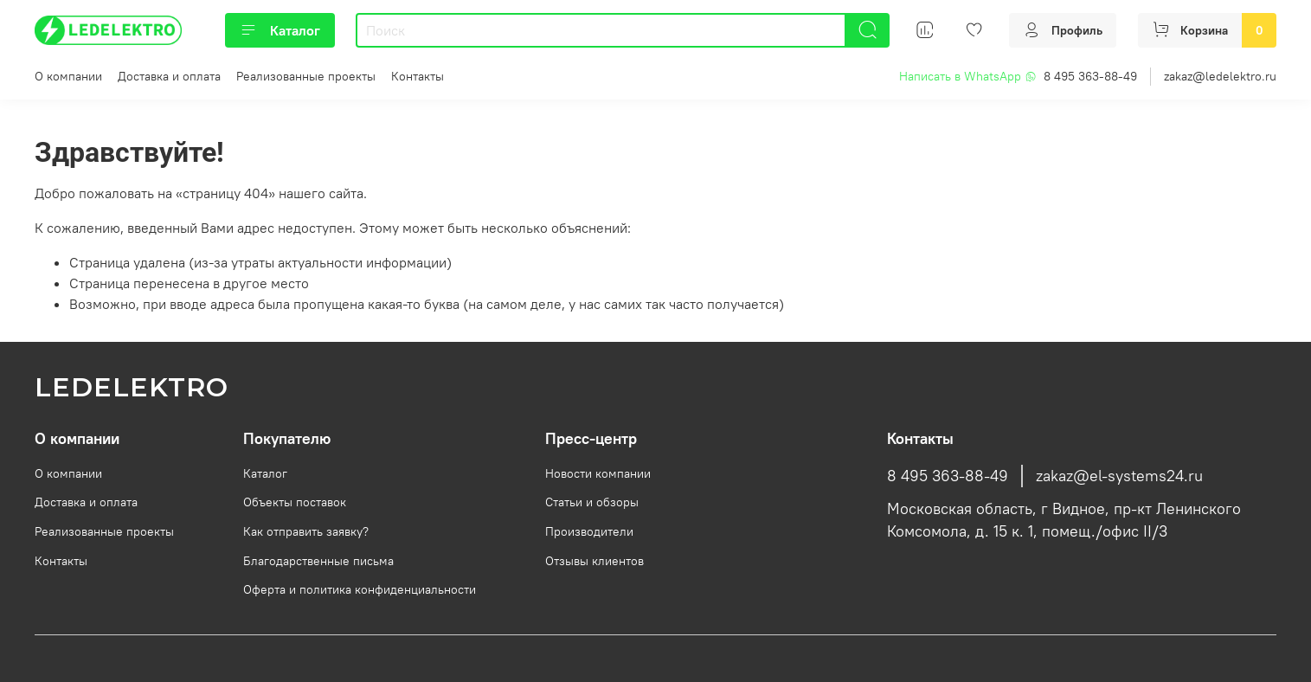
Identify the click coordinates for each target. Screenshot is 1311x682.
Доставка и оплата (169, 76)
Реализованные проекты (306, 76)
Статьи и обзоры (592, 502)
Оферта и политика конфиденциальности (359, 589)
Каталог (280, 30)
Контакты (417, 76)
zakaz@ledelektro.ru (1220, 76)
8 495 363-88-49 (1090, 76)
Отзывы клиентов (594, 561)
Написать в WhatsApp (968, 76)
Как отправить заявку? (306, 531)
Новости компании (598, 473)
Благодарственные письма (318, 561)
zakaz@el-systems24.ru (1119, 476)
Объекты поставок (294, 502)
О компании (68, 76)
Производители (589, 531)
